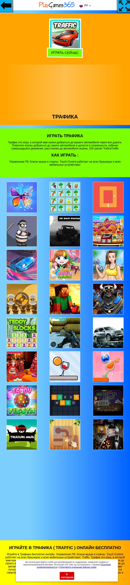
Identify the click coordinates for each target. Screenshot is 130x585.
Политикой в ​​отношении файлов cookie (77, 567)
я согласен (67, 576)
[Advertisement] (65, 88)
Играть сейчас (64, 53)
